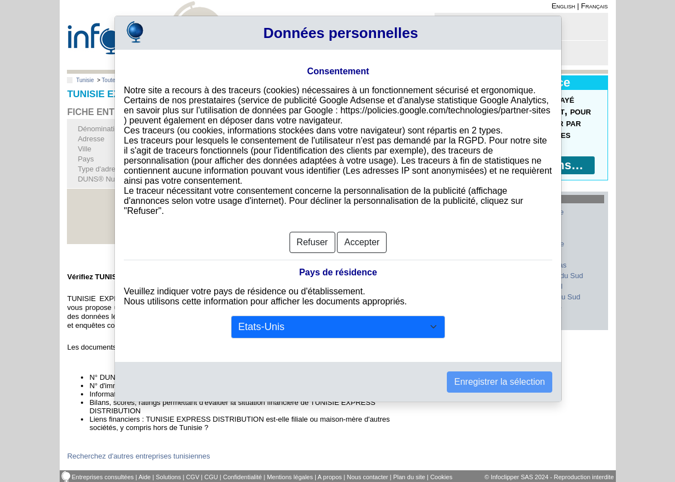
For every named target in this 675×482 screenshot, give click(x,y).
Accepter (361, 227)
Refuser (312, 227)
